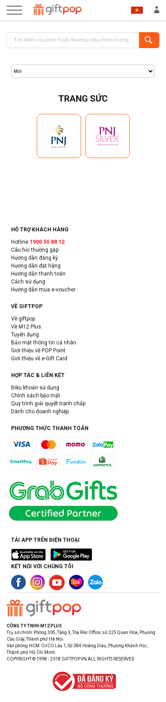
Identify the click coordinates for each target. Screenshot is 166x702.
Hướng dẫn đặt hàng (36, 266)
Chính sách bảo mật (35, 396)
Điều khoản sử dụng (35, 388)
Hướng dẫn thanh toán (38, 274)
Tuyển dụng (25, 335)
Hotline (38, 242)
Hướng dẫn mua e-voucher (43, 290)
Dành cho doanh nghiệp (40, 411)
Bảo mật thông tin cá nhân (43, 343)
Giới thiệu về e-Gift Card (39, 358)
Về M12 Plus (26, 327)
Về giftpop (23, 319)
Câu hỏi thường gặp (34, 250)
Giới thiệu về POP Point (38, 350)
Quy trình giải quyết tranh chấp (48, 403)
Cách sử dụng (28, 282)
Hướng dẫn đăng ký (34, 258)
